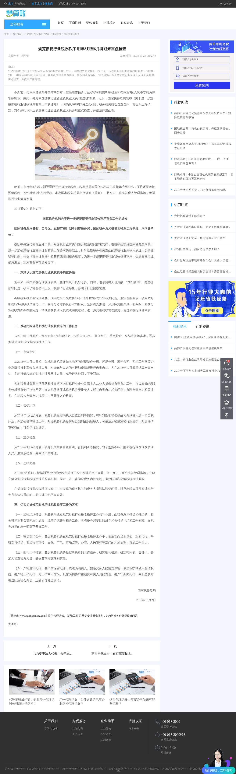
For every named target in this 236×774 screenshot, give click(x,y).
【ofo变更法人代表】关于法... (51, 653)
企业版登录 (225, 3)
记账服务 (92, 22)
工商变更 (77, 734)
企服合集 (106, 739)
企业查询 (106, 734)
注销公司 (77, 728)
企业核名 (109, 22)
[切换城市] (20, 3)
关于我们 (144, 22)
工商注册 (75, 22)
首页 (61, 22)
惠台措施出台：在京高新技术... (112, 653)
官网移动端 (50, 728)
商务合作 (134, 728)
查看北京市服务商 (42, 3)
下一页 (112, 646)
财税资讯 (127, 22)
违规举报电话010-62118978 (122, 768)
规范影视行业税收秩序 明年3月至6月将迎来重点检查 (53, 34)
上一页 (51, 646)
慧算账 (15, 615)
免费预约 (202, 85)
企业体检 (106, 728)
